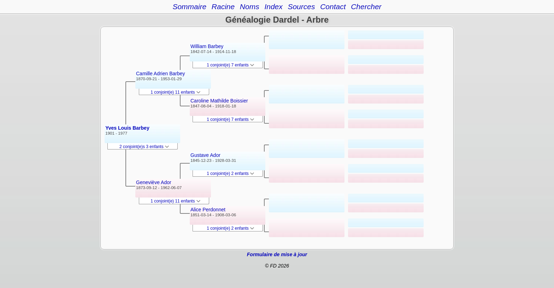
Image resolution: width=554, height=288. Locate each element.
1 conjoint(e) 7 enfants (230, 65)
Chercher (366, 6)
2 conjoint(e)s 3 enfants (144, 146)
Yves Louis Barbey (127, 128)
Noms (249, 6)
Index (273, 6)
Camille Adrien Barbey (160, 73)
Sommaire (189, 6)
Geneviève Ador (153, 182)
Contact (333, 6)
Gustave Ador (205, 155)
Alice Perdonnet (207, 209)
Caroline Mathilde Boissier (219, 101)
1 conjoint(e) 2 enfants (230, 173)
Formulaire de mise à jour (277, 254)
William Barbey (206, 46)
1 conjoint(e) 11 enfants (175, 92)
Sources (301, 6)
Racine (223, 6)
